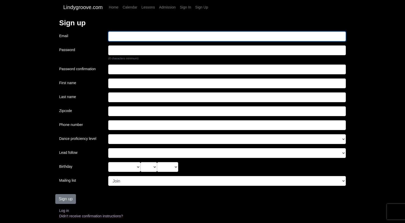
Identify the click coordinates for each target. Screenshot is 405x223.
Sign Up (201, 7)
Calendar (130, 7)
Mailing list (67, 180)
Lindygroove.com (83, 7)
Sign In (185, 7)
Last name (67, 97)
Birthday (65, 166)
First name (67, 83)
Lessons (148, 7)
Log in (64, 211)
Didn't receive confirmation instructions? (91, 216)
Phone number (71, 125)
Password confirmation (77, 69)
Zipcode (65, 111)
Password (67, 50)
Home (113, 7)
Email (63, 36)
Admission (167, 7)
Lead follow (68, 152)
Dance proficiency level (77, 139)
